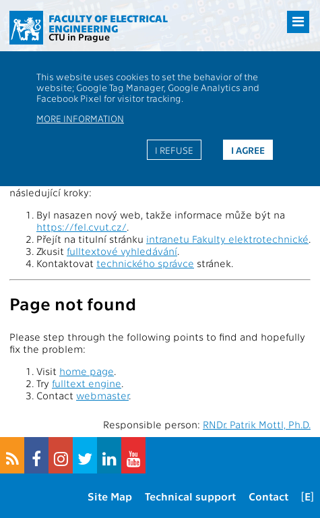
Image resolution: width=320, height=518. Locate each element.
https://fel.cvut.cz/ (81, 227)
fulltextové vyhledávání (122, 251)
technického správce (145, 263)
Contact (268, 496)
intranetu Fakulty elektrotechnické (227, 239)
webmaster (102, 395)
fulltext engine (86, 383)
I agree (248, 149)
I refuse (174, 149)
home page (86, 371)
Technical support (190, 496)
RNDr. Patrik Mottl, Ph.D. (257, 424)
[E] (307, 496)
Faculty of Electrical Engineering (108, 23)
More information (80, 118)
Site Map (110, 496)
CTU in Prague (79, 36)
